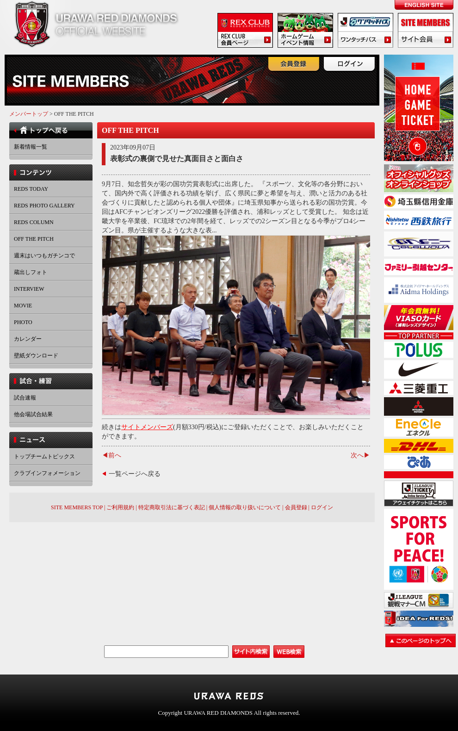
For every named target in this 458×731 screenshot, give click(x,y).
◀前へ (111, 455)
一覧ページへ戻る (135, 473)
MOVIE (23, 305)
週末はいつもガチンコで (44, 255)
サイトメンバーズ (147, 427)
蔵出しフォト (30, 272)
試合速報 (25, 397)
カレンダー (28, 339)
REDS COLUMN (34, 222)
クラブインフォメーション (47, 473)
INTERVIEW (29, 289)
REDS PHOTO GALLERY (44, 205)
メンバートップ (28, 114)
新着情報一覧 (30, 147)
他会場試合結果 (33, 414)
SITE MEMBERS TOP (77, 507)
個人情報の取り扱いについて (245, 507)
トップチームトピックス (44, 456)
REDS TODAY (31, 189)
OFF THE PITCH (34, 239)
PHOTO (23, 322)
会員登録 (296, 507)
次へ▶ (360, 455)
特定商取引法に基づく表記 (171, 507)
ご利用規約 (120, 507)
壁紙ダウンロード (36, 355)
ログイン (322, 507)
